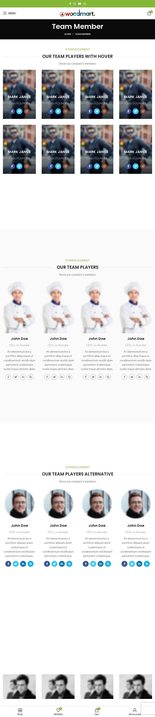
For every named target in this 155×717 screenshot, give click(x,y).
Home (67, 34)
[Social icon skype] (30, 377)
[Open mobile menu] (9, 13)
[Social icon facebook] (12, 111)
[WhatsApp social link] (84, 3)
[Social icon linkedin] (23, 377)
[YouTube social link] (79, 3)
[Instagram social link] (74, 3)
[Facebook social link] (70, 3)
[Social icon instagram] (27, 111)
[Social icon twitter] (19, 111)
